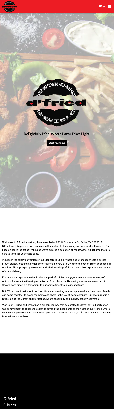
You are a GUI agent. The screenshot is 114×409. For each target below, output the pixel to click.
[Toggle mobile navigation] (109, 7)
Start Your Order (57, 142)
